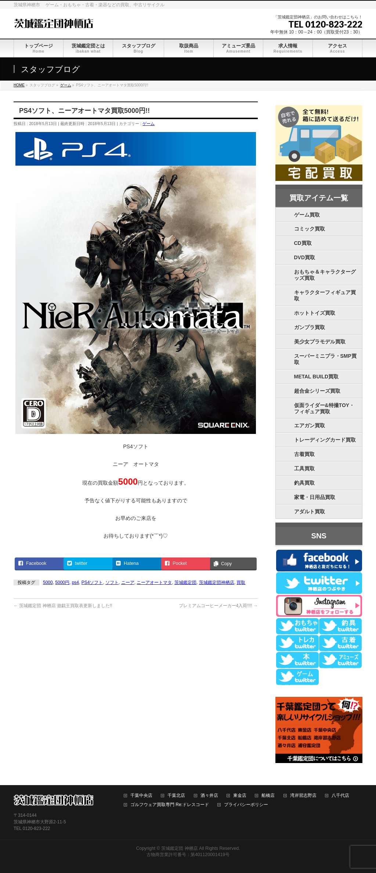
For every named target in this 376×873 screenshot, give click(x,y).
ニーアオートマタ (154, 582)
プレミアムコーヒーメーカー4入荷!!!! (218, 605)
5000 (48, 582)
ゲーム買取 (307, 215)
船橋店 (268, 795)
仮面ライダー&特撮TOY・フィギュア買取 (324, 408)
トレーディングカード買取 (325, 440)
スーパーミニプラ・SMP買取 (325, 359)
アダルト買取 (309, 511)
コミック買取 (309, 229)
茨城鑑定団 (185, 582)
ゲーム (148, 123)
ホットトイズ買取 (314, 313)
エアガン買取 (309, 425)
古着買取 (304, 454)
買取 (240, 582)
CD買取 (303, 243)
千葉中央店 (141, 795)
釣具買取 (304, 483)
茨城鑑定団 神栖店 (179, 848)
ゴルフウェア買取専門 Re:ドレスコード (169, 804)
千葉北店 (176, 795)
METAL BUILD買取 (316, 377)
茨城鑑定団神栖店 (216, 582)
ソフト (112, 582)
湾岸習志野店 (303, 795)
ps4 (75, 582)
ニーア (127, 582)
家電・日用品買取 (314, 497)
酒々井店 (209, 795)
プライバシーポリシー (246, 804)
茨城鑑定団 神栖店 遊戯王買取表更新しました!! (63, 605)
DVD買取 (304, 257)
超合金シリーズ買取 (317, 391)
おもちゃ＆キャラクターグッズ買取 (325, 275)
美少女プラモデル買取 (320, 342)
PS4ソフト (92, 582)
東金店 (239, 795)
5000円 (62, 582)
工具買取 (304, 468)
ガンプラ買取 (309, 327)
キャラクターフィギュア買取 (325, 295)
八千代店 (340, 795)
